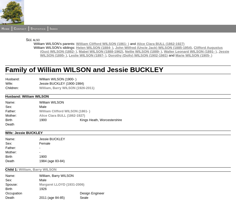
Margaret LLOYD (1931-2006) (61, 184)
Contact (20, 28)
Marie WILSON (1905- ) (193, 55)
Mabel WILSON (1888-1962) (101, 51)
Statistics (38, 28)
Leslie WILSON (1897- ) (87, 55)
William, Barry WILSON (38, 169)
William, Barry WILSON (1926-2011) (66, 88)
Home (6, 28)
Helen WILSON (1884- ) (94, 48)
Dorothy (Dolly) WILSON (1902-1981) (138, 55)
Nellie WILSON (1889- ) (143, 51)
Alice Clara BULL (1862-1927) (161, 44)
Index (54, 28)
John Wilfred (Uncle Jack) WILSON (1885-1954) (153, 48)
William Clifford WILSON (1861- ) (102, 44)
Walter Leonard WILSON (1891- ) (190, 51)
